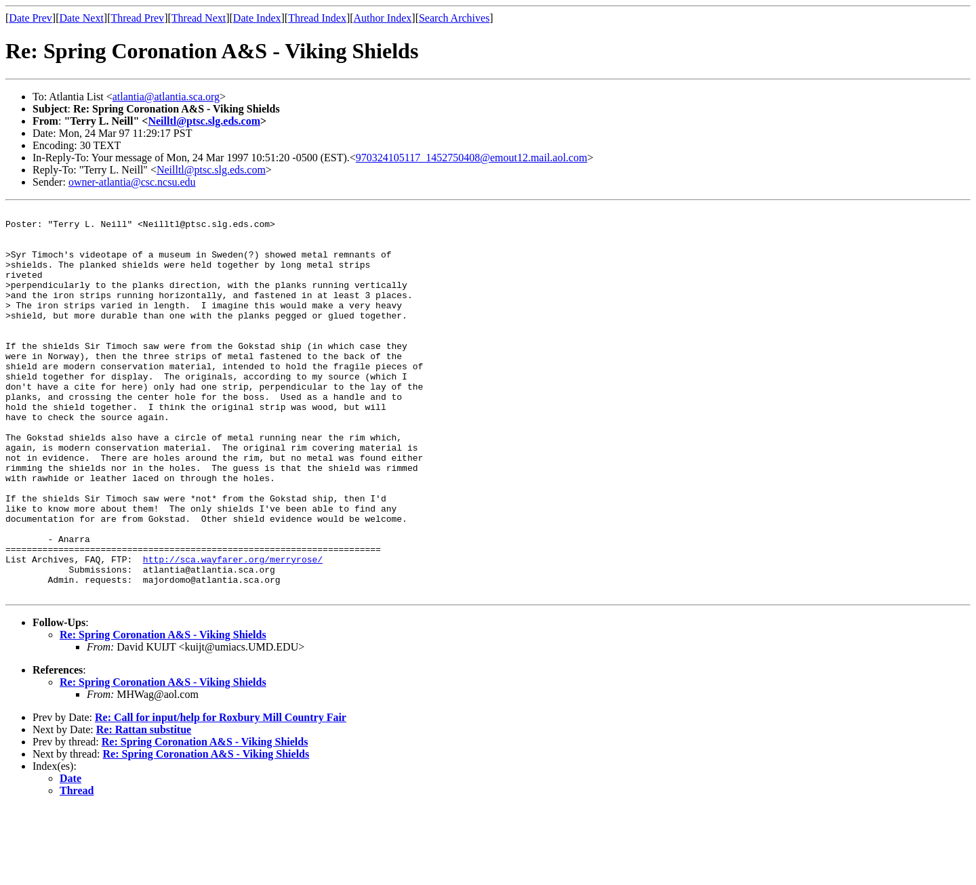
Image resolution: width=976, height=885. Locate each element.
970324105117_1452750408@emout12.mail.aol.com (472, 157)
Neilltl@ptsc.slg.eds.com (204, 121)
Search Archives (454, 18)
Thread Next (198, 18)
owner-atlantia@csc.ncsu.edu (132, 182)
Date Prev (30, 18)
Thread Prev (137, 18)
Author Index (383, 18)
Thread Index (317, 18)
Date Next (82, 18)
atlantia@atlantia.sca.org (166, 96)
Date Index (257, 18)
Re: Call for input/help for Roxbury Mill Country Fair (220, 794)
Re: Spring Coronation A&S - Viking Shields (163, 712)
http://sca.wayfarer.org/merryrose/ (233, 630)
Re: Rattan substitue (143, 806)
